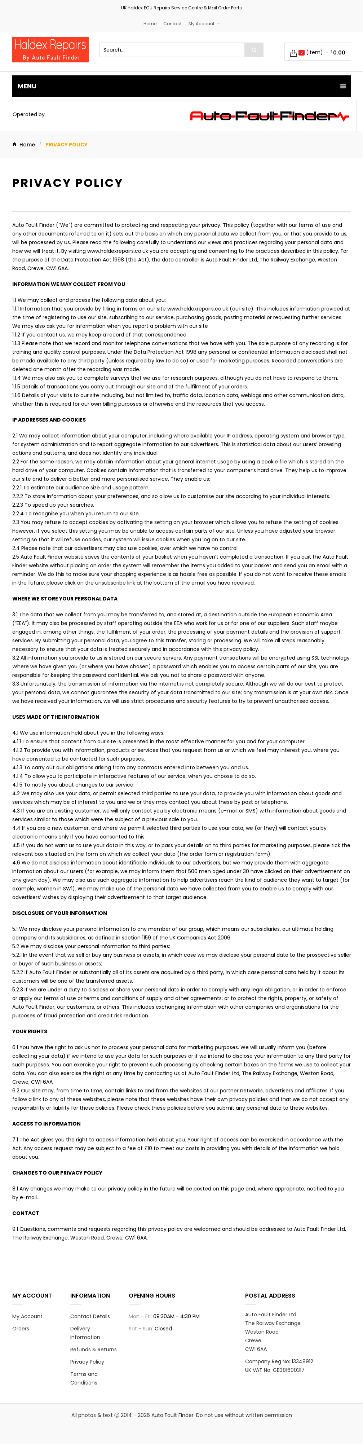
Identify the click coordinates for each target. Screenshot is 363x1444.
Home (149, 24)
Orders (20, 1328)
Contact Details (90, 1316)
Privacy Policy (87, 1361)
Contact (172, 24)
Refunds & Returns (93, 1349)
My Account (201, 24)
